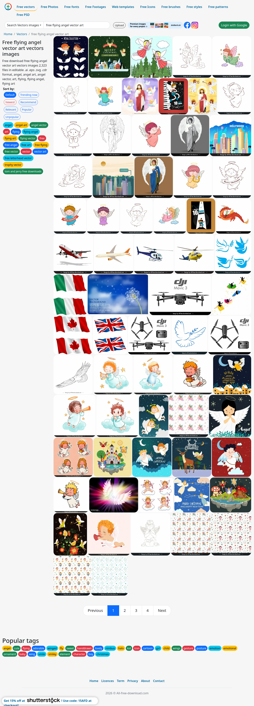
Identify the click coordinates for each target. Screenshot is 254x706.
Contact (159, 681)
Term (120, 681)
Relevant (10, 109)
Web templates (123, 7)
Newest (10, 102)
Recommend (28, 102)
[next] (162, 610)
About (145, 681)
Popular (27, 109)
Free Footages (95, 7)
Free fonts (71, 7)
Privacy (132, 681)
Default (10, 95)
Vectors (21, 34)
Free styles (194, 7)
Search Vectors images (23, 25)
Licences (107, 681)
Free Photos (49, 7)
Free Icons (147, 7)
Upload (119, 25)
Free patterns (218, 7)
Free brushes (170, 7)
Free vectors (26, 7)
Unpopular (12, 117)
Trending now (28, 95)
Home (8, 34)
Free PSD (23, 15)
